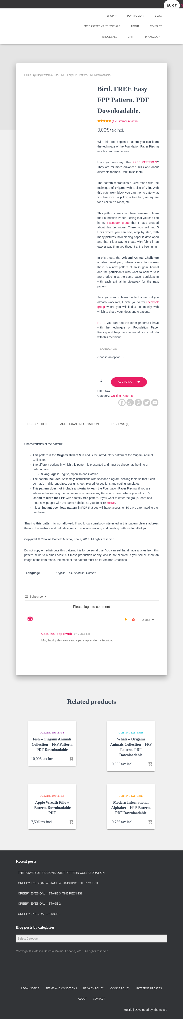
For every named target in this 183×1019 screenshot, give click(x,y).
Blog (158, 15)
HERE (101, 322)
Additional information (79, 424)
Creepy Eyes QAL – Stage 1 (39, 914)
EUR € (172, 5)
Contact (156, 26)
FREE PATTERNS (145, 162)
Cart (131, 36)
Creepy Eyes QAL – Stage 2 (39, 903)
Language (108, 348)
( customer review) (125, 121)
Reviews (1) (121, 424)
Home (27, 75)
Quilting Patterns (42, 75)
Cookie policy (120, 988)
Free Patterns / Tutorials (102, 26)
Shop (112, 15)
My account (153, 36)
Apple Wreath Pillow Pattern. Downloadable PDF (52, 807)
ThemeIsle (160, 1009)
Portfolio (135, 15)
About (135, 26)
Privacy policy (93, 988)
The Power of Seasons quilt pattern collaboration (61, 872)
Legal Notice (30, 988)
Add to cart (126, 381)
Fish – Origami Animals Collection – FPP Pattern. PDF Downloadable (52, 744)
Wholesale (109, 36)
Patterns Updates (149, 988)
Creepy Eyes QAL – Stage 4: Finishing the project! (58, 883)
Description (38, 424)
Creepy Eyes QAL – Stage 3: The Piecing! (50, 893)
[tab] (40, 424)
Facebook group (118, 222)
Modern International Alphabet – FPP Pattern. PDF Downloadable (131, 807)
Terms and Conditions (61, 988)
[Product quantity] (102, 380)
